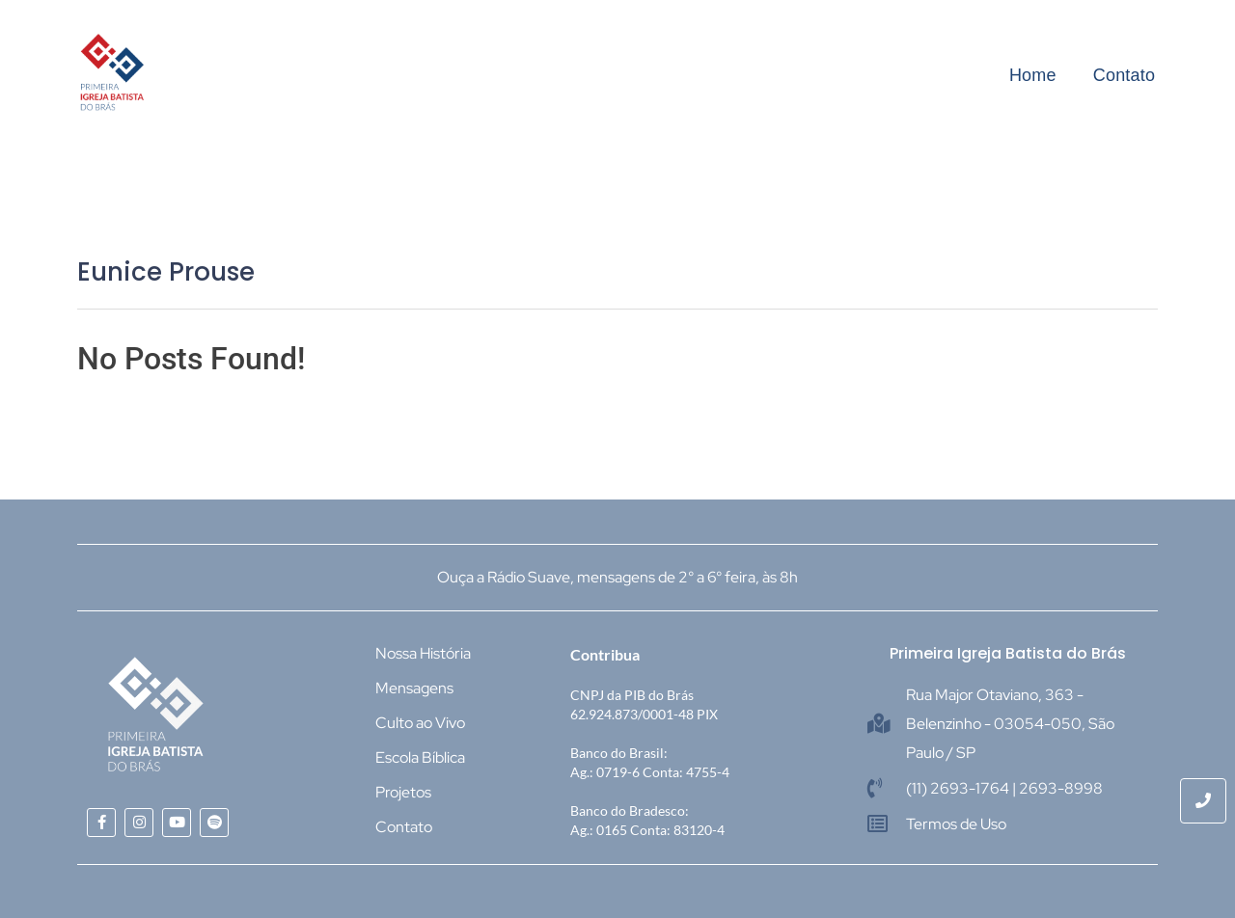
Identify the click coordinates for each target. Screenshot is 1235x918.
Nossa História (423, 653)
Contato (1124, 75)
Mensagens (414, 688)
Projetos (403, 792)
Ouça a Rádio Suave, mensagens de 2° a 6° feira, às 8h (617, 577)
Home (1033, 75)
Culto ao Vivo (420, 723)
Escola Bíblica (420, 757)
